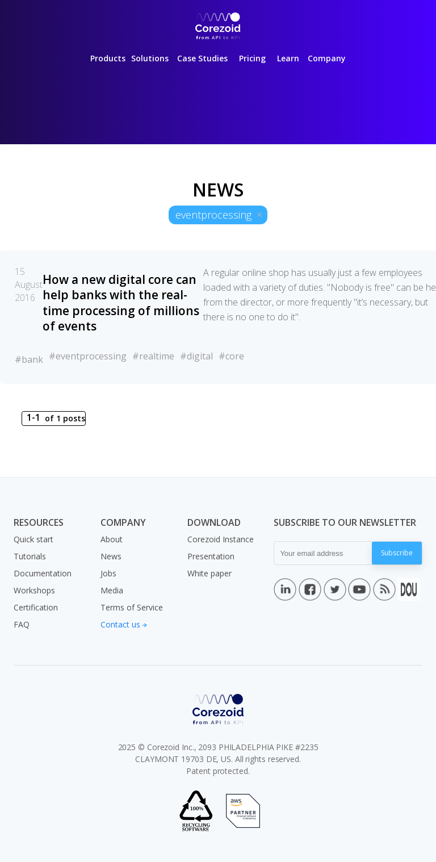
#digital (196, 356)
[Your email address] (323, 553)
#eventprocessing (88, 356)
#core (231, 356)
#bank (29, 359)
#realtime (153, 356)
